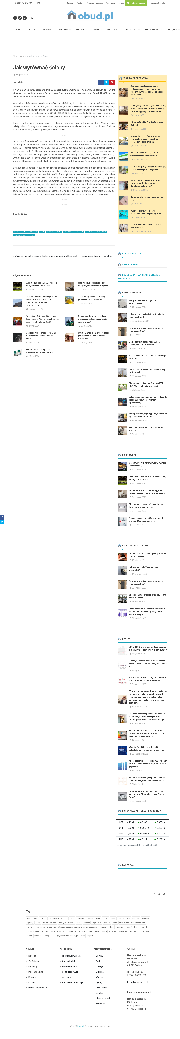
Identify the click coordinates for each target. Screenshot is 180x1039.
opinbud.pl (66, 977)
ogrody (30, 923)
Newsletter (110, 3)
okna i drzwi (54, 918)
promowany (145, 931)
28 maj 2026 (86, 303)
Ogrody (99, 982)
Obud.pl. (80, 1026)
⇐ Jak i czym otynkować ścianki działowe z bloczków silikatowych (45, 256)
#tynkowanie (69, 232)
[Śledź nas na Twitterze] (20, 18)
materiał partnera (49, 923)
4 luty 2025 (138, 173)
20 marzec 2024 (139, 376)
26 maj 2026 (34, 342)
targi (94, 923)
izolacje (71, 923)
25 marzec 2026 (139, 723)
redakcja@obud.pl (157, 3)
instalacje (90, 918)
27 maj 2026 (34, 326)
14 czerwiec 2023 (139, 574)
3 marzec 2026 (139, 146)
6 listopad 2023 (138, 348)
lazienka (37, 936)
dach (112, 927)
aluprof (90, 936)
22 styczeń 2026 (139, 801)
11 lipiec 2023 (139, 217)
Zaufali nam (128, 264)
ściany (113, 918)
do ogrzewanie (33, 931)
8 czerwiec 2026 (36, 289)
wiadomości (32, 918)
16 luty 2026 (137, 770)
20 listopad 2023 (139, 335)
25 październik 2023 (140, 321)
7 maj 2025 (137, 670)
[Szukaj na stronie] (32, 18)
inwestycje (51, 927)
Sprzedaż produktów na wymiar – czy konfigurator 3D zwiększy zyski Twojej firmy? (146, 794)
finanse (87, 923)
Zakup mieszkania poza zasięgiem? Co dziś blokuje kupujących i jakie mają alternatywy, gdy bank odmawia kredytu (147, 717)
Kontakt (80, 3)
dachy (37, 923)
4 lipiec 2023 (138, 204)
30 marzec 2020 (140, 159)
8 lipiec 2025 (137, 784)
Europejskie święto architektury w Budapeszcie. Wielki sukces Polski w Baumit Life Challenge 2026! (42, 319)
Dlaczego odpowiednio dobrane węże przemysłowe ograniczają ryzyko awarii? (92, 319)
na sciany (103, 927)
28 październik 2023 (140, 420)
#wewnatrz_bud (21, 232)
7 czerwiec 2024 (140, 129)
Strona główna (19, 56)
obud (115, 923)
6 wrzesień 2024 (139, 362)
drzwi (79, 923)
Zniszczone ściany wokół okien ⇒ (98, 256)
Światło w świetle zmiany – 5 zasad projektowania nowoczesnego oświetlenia (93, 336)
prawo (105, 918)
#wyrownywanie (54, 232)
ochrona (45, 931)
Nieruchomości (103, 998)
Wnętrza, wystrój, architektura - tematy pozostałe (77, 927)
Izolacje (99, 966)
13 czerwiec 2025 (139, 707)
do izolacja (134, 931)
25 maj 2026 (34, 356)
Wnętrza (99, 977)
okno (98, 918)
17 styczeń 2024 (139, 307)
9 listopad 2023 (138, 390)
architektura (124, 923)
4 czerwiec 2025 (140, 98)
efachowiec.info (69, 966)
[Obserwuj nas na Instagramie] (25, 18)
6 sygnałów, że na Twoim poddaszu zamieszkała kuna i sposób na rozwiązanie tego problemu (146, 139)
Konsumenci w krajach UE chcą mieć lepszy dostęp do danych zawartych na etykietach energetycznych (146, 733)
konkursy (30, 927)
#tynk (42, 232)
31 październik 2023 (142, 231)
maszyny (62, 923)
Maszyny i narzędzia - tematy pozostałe (69, 936)
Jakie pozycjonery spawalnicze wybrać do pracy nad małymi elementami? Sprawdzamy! (148, 400)
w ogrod (143, 927)
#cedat (80, 232)
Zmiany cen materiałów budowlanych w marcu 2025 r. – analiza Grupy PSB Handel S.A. (148, 664)
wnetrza (64, 918)
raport (29, 936)
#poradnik (90, 232)
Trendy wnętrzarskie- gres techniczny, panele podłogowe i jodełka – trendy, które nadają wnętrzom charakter (148, 109)
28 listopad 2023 (139, 407)
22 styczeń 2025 (140, 190)
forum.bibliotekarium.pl (72, 982)
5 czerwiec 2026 (139, 511)
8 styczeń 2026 (138, 654)
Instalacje (100, 993)
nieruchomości (124, 918)
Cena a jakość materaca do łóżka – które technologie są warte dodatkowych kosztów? (146, 183)
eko (99, 923)
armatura (112, 931)
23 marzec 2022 (139, 602)
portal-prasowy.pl (70, 972)
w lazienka (123, 931)
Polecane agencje (132, 253)
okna (72, 918)
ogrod (104, 931)
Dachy (98, 961)
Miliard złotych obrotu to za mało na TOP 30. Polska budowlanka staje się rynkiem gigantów (148, 764)
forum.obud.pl (68, 961)
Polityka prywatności (94, 3)
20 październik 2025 (140, 754)
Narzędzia (100, 1003)
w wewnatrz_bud (138, 923)
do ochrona (87, 931)
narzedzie (41, 927)
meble (96, 931)
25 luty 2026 (138, 115)
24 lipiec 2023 (138, 434)
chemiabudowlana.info (72, 956)
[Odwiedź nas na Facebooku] (15, 18)
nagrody (135, 918)
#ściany (33, 232)
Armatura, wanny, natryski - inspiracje (65, 931)
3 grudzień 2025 (139, 684)
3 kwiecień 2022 (139, 618)
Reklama (70, 3)
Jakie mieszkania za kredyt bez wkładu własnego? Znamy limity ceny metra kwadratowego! (147, 612)
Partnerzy (32, 966)
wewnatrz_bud (131, 927)
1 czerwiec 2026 (88, 289)
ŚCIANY (99, 956)
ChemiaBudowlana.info (136, 3)
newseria (119, 927)
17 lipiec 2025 (138, 740)
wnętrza (107, 923)
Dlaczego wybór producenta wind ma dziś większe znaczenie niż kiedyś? (41, 336)
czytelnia (43, 918)
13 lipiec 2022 (138, 560)
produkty (80, 918)
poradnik (145, 918)
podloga (47, 936)
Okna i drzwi (101, 987)
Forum (121, 3)
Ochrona (100, 972)
